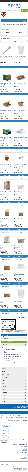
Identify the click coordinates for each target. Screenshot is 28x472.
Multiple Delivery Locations (7, 429)
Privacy (11, 466)
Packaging (8, 24)
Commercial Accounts (6, 426)
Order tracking (24, 446)
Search (24, 10)
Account (25, 1)
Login (26, 456)
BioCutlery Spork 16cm (6, 56)
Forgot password (23, 458)
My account (24, 454)
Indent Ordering (5, 427)
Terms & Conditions (5, 466)
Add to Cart (7, 67)
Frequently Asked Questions (20, 466)
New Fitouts (4, 430)
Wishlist (14, 1)
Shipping (25, 449)
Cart (9, 1)
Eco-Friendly (4, 25)
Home (3, 24)
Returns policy (24, 447)
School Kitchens (5, 431)
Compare (20, 1)
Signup (25, 457)
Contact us (24, 450)
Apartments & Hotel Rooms (7, 425)
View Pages (14, 41)
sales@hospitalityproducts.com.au (8, 437)
